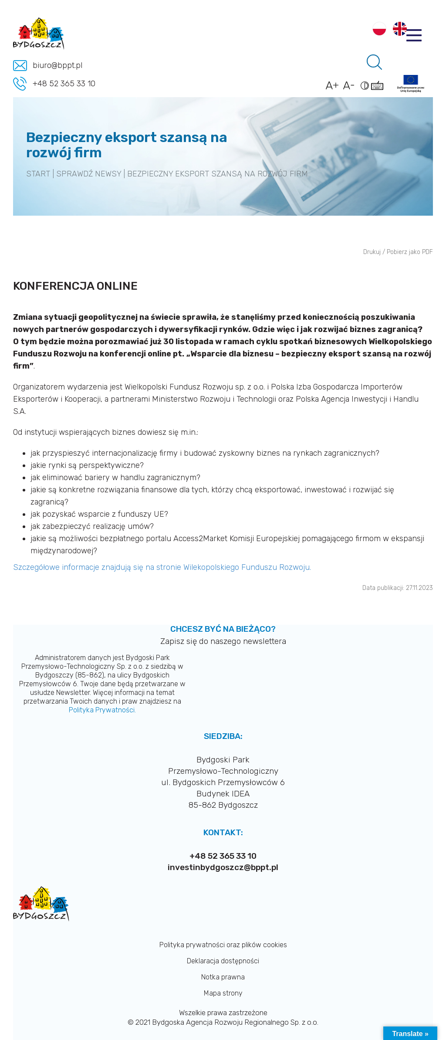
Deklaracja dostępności (223, 961)
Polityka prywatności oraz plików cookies (223, 945)
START (38, 174)
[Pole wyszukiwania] (374, 62)
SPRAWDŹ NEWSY (88, 174)
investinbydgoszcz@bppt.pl (223, 867)
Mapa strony (223, 993)
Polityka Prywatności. (102, 710)
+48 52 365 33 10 (64, 83)
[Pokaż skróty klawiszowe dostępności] (378, 90)
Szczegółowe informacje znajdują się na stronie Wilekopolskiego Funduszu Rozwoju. (163, 567)
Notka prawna (223, 977)
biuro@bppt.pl (57, 65)
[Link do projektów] (410, 83)
